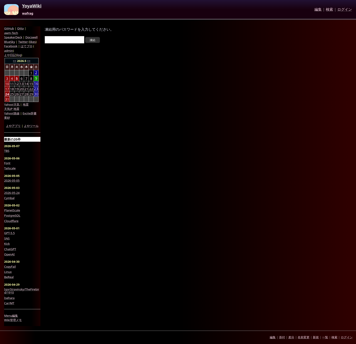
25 (12, 94)
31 (7, 99)
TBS (6, 150)
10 (7, 83)
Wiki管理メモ (13, 320)
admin (8, 51)
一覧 (325, 337)
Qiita (20, 28)
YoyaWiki (32, 6)
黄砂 (7, 118)
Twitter (23, 42)
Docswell (31, 37)
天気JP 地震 (11, 109)
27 (21, 94)
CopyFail (10, 266)
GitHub (9, 28)
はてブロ (26, 46)
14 (26, 83)
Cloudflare (11, 221)
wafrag (27, 13)
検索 (329, 9)
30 (36, 94)
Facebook (10, 46)
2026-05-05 (12, 180)
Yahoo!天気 (11, 104)
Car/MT (9, 303)
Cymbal (9, 198)
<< (14, 61)
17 (7, 89)
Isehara (9, 297)
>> (28, 61)
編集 (318, 9)
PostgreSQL (12, 215)
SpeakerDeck (13, 37)
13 (21, 83)
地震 (26, 104)
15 (31, 83)
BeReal (9, 277)
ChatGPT (10, 249)
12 (17, 83)
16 (36, 83)
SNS (7, 238)
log (19, 55)
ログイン (344, 9)
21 (26, 89)
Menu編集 (11, 316)
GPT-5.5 (9, 233)
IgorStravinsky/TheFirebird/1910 (21, 291)
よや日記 (10, 55)
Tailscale (10, 168)
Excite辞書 (30, 113)
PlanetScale (12, 210)
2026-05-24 (12, 192)
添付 (282, 337)
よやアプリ (13, 126)
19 (17, 89)
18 (12, 89)
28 (26, 94)
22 (31, 89)
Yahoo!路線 (11, 113)
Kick (7, 243)
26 (17, 94)
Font (7, 163)
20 (21, 89)
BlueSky (9, 42)
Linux (8, 271)
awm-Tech (11, 33)
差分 (291, 337)
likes (33, 42)
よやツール (31, 126)
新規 (316, 337)
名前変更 (303, 337)
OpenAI (9, 254)
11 (12, 83)
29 (31, 94)
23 (36, 89)
